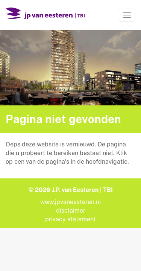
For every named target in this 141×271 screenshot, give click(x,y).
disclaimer (70, 210)
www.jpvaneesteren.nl (70, 202)
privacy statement (70, 219)
